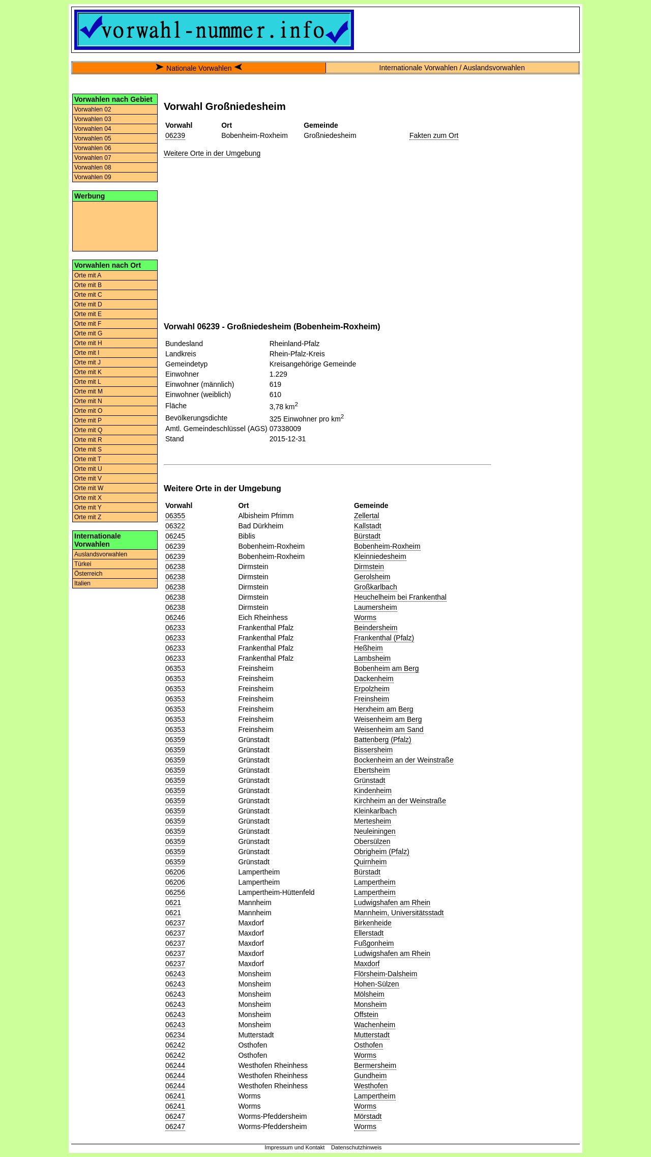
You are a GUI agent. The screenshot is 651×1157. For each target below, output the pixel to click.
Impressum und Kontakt (294, 1147)
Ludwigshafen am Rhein (392, 902)
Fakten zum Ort (433, 135)
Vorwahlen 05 (92, 138)
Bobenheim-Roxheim (387, 546)
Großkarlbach (375, 587)
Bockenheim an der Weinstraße (404, 760)
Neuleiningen (375, 831)
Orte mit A (87, 275)
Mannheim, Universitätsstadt (399, 913)
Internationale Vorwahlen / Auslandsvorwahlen (452, 68)
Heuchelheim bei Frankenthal (400, 597)
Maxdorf (367, 964)
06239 (175, 135)
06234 (175, 1035)
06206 (175, 872)
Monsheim (370, 1004)
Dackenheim (374, 678)
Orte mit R (88, 439)
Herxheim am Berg (383, 709)
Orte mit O (88, 410)
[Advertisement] (115, 225)
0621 (173, 902)
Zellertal (366, 516)
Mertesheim (372, 821)
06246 (175, 617)
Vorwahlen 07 (92, 157)
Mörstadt (367, 1116)
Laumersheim (375, 607)
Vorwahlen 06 (92, 148)
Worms (365, 617)
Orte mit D (88, 304)
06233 (175, 628)
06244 (175, 1065)
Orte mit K (88, 372)
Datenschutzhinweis (356, 1147)
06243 (175, 974)
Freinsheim (371, 699)
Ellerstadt (368, 933)
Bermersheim (375, 1065)
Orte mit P (88, 420)
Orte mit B (88, 285)
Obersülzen (372, 841)
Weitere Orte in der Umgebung (212, 153)
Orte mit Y (88, 507)
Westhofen (371, 1086)
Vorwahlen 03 (92, 119)
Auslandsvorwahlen (100, 554)
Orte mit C (88, 294)
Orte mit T (87, 459)
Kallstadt (367, 526)
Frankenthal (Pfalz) (384, 638)
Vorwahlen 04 (92, 128)
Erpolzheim (372, 689)
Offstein (366, 1014)
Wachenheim (374, 1025)
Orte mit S (88, 449)
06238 (175, 566)
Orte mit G (88, 333)
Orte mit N (88, 401)
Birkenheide (373, 923)
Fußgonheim (374, 943)
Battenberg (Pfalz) (382, 740)
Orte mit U (88, 468)
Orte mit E (88, 314)
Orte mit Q (88, 430)
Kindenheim (373, 790)
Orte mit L (87, 381)
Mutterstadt (372, 1035)
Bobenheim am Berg (386, 668)
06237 (175, 923)
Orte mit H (88, 343)
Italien (82, 583)
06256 (175, 892)
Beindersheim (376, 628)
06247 (175, 1116)
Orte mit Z (87, 517)
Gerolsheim (372, 577)
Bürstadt (367, 536)
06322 (175, 526)
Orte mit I (86, 352)
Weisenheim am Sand (389, 729)
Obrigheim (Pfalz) (381, 852)
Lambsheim (372, 658)
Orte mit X (88, 497)
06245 (175, 536)
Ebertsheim (372, 770)
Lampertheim (375, 882)
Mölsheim (369, 994)
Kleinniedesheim (380, 556)
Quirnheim (370, 862)
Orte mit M (88, 391)
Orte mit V (88, 478)
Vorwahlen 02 (92, 109)
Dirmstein (369, 566)
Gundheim (370, 1075)
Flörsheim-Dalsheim (385, 974)
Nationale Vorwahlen (198, 68)
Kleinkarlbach (375, 811)
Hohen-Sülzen (376, 984)
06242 (175, 1045)
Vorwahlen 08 (92, 167)
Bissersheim (373, 750)
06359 (175, 740)
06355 (175, 516)
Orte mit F (87, 323)
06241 (175, 1096)
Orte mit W (88, 488)
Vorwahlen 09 (92, 177)
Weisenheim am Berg (388, 719)
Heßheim (368, 648)
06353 (175, 668)
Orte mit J (87, 362)
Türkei (82, 564)
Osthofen (368, 1045)
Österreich (88, 573)
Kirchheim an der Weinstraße (400, 801)
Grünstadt (369, 780)
